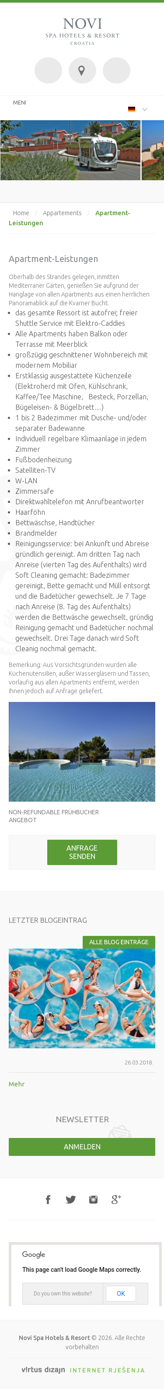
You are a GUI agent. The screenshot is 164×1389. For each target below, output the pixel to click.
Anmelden (82, 1147)
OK (121, 1293)
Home (21, 212)
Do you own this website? (63, 1294)
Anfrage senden (82, 852)
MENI (19, 102)
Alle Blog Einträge (119, 942)
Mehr (16, 1084)
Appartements (62, 212)
